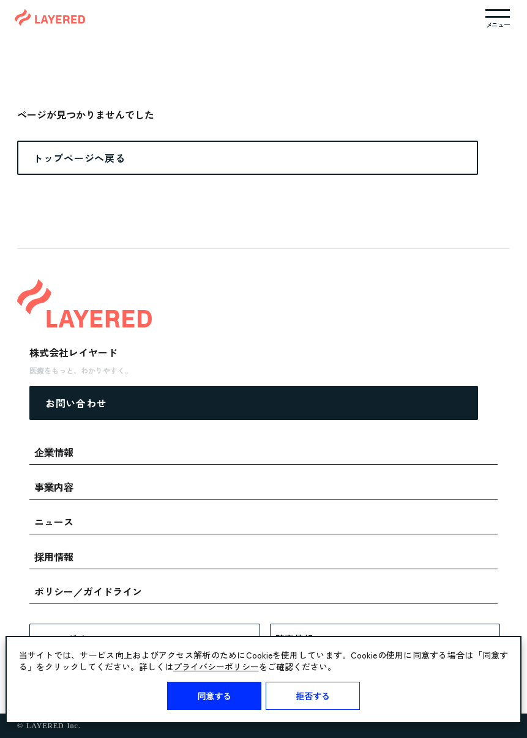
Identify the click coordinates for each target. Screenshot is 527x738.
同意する (214, 696)
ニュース (53, 521)
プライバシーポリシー (216, 666)
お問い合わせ (76, 403)
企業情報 (53, 452)
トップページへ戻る (79, 157)
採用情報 (53, 556)
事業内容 (53, 486)
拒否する (313, 696)
